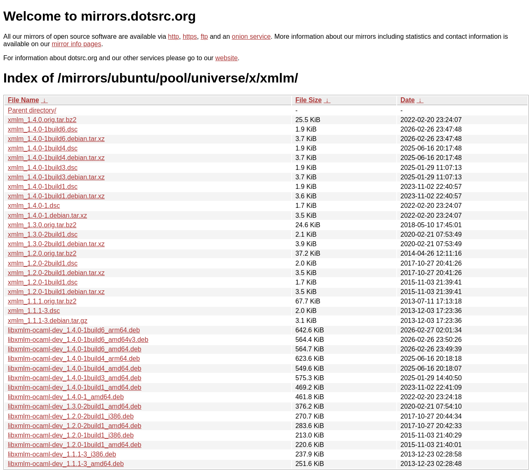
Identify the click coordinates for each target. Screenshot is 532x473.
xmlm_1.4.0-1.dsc (34, 205)
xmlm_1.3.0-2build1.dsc (43, 234)
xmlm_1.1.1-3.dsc (34, 310)
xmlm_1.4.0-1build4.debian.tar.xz (56, 157)
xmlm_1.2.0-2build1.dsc (43, 263)
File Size (308, 100)
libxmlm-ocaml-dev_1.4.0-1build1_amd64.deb (74, 387)
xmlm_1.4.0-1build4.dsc (43, 148)
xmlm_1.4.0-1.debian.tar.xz (47, 215)
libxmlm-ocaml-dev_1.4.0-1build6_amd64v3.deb (78, 339)
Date (407, 100)
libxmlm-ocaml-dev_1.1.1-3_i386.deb (62, 454)
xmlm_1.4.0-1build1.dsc (43, 186)
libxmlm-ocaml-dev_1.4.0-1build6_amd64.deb (74, 349)
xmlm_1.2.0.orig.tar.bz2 (42, 253)
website (226, 57)
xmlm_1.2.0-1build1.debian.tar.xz (56, 291)
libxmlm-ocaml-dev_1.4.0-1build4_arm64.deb (74, 358)
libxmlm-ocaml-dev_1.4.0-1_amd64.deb (66, 396)
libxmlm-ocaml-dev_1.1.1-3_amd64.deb (66, 463)
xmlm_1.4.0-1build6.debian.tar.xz (56, 138)
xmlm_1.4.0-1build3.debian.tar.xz (56, 177)
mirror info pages (76, 43)
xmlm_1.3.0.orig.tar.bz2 (42, 224)
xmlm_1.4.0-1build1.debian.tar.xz (56, 196)
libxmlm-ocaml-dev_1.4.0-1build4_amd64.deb (74, 368)
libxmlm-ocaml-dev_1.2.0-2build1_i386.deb (71, 416)
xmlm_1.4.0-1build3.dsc (43, 167)
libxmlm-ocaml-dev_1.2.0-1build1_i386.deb (71, 435)
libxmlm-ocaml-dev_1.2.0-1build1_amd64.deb (74, 444)
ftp (204, 36)
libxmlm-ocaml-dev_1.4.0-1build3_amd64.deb (74, 377)
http (173, 36)
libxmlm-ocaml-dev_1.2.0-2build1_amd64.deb (74, 425)
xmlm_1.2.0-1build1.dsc (43, 282)
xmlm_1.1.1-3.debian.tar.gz (47, 320)
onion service (251, 36)
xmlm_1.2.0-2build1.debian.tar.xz (56, 272)
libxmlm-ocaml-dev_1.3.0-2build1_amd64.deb (74, 406)
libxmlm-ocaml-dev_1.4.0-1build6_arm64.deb (74, 330)
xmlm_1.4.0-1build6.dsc (43, 129)
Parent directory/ (32, 110)
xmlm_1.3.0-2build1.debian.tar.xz (56, 243)
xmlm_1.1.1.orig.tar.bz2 (42, 301)
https (190, 36)
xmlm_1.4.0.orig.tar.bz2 (42, 119)
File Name (23, 100)
